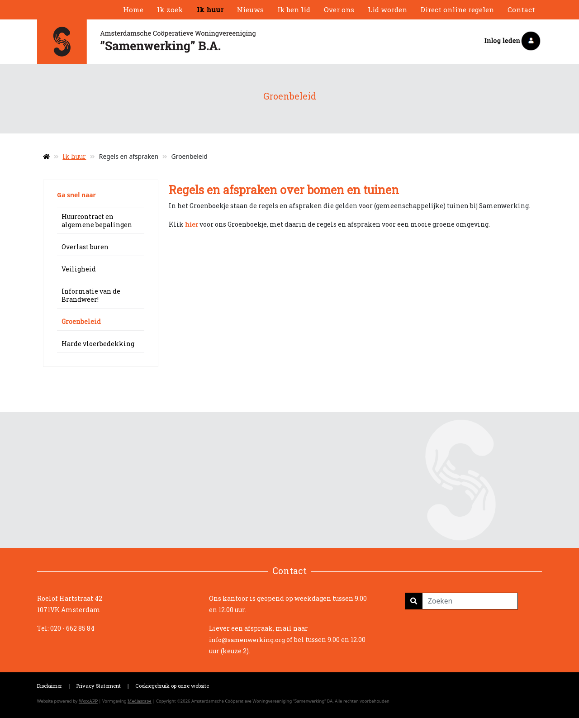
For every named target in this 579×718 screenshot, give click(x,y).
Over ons (339, 9)
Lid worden (387, 9)
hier (191, 224)
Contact (521, 9)
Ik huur (210, 9)
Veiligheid (79, 269)
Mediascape (140, 701)
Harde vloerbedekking (98, 343)
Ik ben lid (293, 9)
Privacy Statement (98, 685)
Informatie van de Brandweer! (91, 295)
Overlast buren (85, 247)
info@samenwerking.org (247, 640)
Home (133, 9)
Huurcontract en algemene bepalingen (97, 220)
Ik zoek (170, 9)
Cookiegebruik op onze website (172, 685)
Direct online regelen (457, 9)
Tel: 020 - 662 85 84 (66, 628)
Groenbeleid (81, 321)
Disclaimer (49, 685)
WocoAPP (88, 701)
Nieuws (250, 9)
